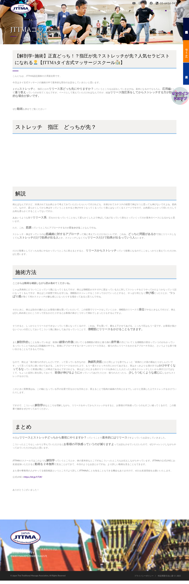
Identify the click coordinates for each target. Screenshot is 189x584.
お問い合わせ (172, 10)
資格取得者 (124, 10)
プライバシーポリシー (144, 576)
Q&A (144, 10)
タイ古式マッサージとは (73, 10)
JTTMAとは (94, 10)
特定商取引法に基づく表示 (169, 576)
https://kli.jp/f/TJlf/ (33, 477)
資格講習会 (110, 10)
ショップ (156, 10)
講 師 (136, 10)
